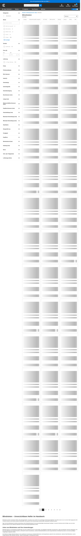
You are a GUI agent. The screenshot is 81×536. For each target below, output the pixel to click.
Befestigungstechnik (30, 12)
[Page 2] (46, 510)
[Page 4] (51, 510)
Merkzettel (68, 5)
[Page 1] (43, 510)
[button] (62, 5)
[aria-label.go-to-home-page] (3, 6)
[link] (11, 13)
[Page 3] (49, 510)
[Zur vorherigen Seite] (40, 510)
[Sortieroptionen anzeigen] (76, 16)
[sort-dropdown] (71, 16)
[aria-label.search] (40, 5)
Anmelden (62, 5)
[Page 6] (57, 510)
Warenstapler (75, 5)
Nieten (36, 12)
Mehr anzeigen (7, 39)
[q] (31, 5)
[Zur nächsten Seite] (60, 510)
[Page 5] (54, 510)
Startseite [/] (24, 12)
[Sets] (43, 9)
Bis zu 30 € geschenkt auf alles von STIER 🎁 (40, 1)
